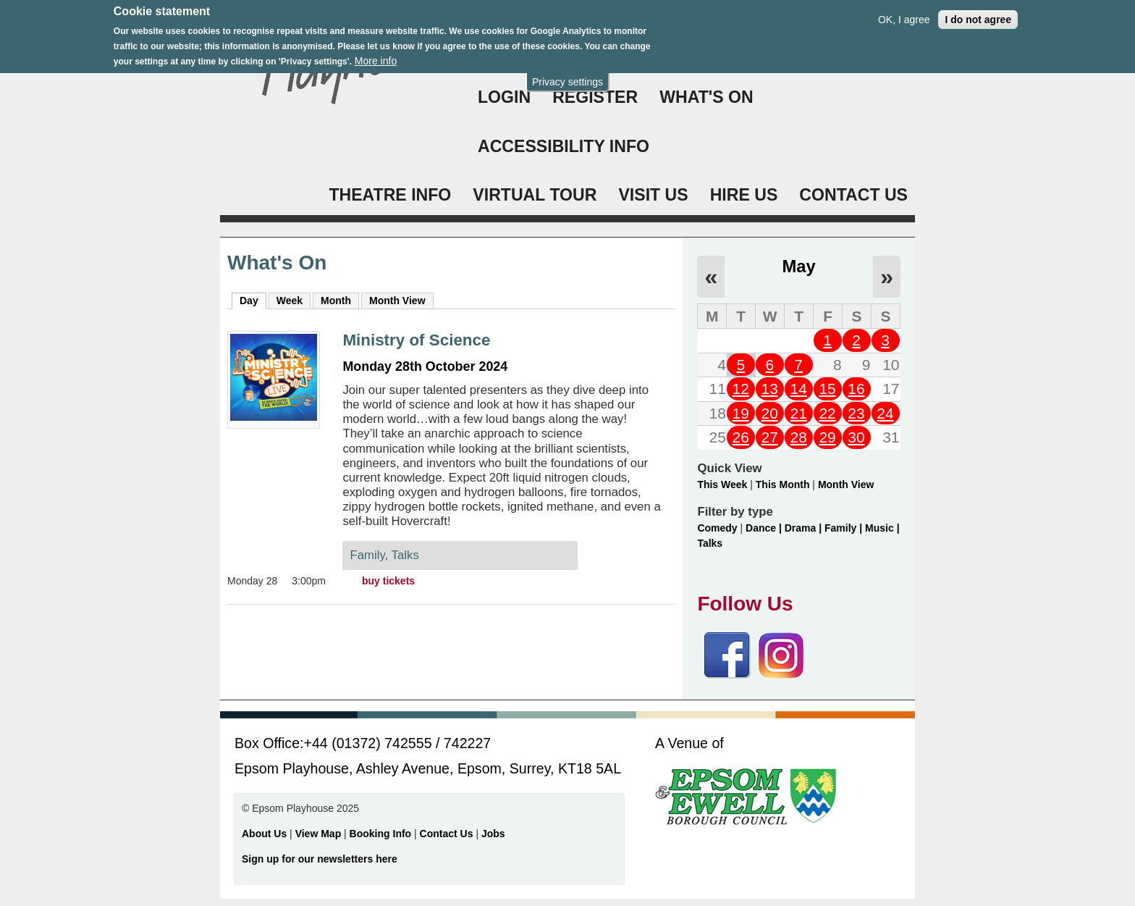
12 (741, 388)
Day (253, 299)
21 (798, 413)
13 (769, 388)
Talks (709, 543)
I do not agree (978, 11)
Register (595, 97)
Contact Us (448, 833)
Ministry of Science (416, 340)
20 (769, 413)
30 (856, 437)
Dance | (765, 528)
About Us (264, 833)
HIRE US (744, 194)
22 (827, 413)
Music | (882, 528)
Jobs (493, 833)
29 (827, 437)
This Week (722, 484)
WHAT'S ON (706, 97)
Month (336, 300)
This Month (783, 484)
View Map (319, 833)
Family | (844, 528)
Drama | (804, 528)
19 (741, 413)
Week (290, 300)
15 (827, 388)
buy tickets (388, 581)
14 (798, 388)
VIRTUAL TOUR (534, 194)
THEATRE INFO (390, 194)
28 (798, 437)
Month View (397, 300)
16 (856, 388)
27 (769, 437)
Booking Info (381, 833)
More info (376, 53)
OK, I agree (904, 11)
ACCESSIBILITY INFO (563, 146)
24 (885, 413)
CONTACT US (853, 194)
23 (856, 413)
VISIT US (653, 194)
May (799, 266)
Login (504, 97)
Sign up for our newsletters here (319, 859)
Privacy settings (567, 74)
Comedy (717, 528)
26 (741, 437)
